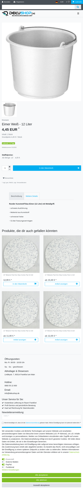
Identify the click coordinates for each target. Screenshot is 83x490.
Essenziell (10, 459)
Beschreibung (16, 196)
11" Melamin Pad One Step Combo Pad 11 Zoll (59, 275)
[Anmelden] (6, 2)
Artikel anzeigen (66, 284)
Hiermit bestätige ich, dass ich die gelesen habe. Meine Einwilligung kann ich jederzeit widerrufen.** (42, 422)
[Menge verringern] (9, 169)
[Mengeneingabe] (5, 168)
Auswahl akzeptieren (41, 485)
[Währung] (62, 2)
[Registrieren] (18, 2)
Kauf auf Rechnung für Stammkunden (19, 408)
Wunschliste (8, 178)
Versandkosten (21, 182)
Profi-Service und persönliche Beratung (20, 405)
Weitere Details (32, 196)
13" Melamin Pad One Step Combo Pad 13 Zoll (59, 331)
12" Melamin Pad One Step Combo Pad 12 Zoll (18, 331)
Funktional (10, 467)
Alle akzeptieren (41, 475)
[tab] (16, 196)
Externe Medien (12, 462)
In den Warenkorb (59, 168)
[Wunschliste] (68, 2)
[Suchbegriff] (38, 7)
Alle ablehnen (41, 480)
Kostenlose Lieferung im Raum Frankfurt (20, 403)
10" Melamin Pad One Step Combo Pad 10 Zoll (18, 275)
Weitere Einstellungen (10, 470)
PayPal (9, 465)
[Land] (56, 2)
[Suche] (78, 7)
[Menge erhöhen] (9, 166)
